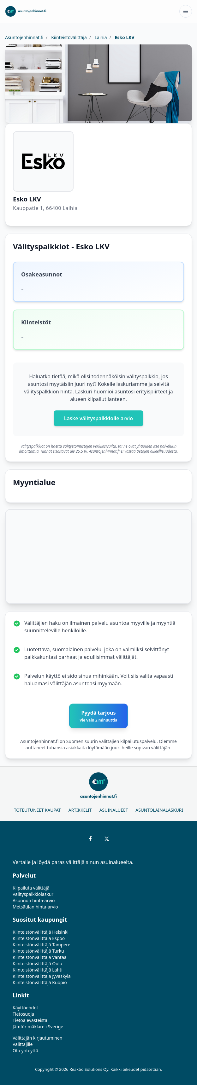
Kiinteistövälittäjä (68, 37)
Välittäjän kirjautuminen (38, 1038)
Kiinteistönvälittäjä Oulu (37, 963)
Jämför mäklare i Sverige (38, 1027)
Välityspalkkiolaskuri (34, 894)
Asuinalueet (113, 810)
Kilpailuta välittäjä (31, 888)
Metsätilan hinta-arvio (35, 907)
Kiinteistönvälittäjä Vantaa (40, 957)
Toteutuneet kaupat (37, 810)
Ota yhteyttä (25, 1050)
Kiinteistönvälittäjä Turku (38, 951)
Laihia (100, 37)
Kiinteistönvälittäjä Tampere (41, 945)
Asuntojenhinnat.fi (24, 37)
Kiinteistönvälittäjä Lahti (38, 970)
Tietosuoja (23, 1014)
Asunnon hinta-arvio (34, 900)
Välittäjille (23, 1044)
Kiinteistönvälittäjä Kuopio (40, 982)
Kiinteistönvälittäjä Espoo (39, 938)
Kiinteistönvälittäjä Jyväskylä (42, 976)
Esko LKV (124, 37)
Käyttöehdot (25, 1008)
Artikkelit (80, 810)
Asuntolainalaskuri (159, 810)
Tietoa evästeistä (30, 1020)
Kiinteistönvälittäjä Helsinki (41, 932)
